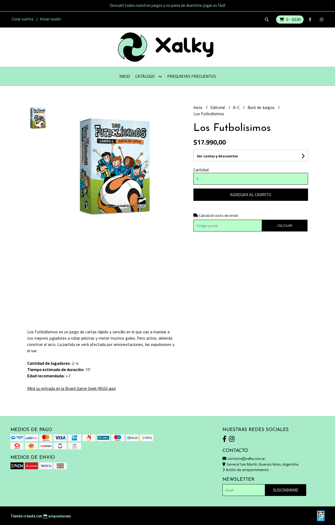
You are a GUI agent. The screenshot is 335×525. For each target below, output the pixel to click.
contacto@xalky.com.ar (243, 458)
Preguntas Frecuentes (191, 76)
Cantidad (201, 170)
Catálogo (148, 76)
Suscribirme (285, 490)
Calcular (284, 225)
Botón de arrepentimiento (245, 469)
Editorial (218, 107)
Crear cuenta (22, 19)
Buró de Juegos (262, 107)
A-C (237, 107)
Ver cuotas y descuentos (217, 156)
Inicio (124, 76)
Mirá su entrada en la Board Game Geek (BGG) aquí (71, 388)
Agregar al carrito (250, 194)
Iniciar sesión (50, 19)
